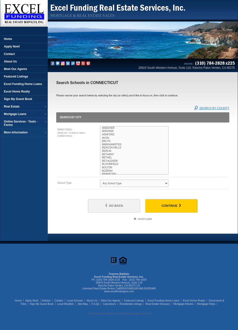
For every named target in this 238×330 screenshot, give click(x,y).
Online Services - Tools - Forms (21, 123)
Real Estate (12, 106)
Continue (171, 205)
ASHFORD (134, 134)
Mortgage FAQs (206, 303)
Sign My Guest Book (18, 99)
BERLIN (134, 151)
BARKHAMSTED (134, 144)
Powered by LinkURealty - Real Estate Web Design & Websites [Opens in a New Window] (119, 313)
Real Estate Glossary (158, 303)
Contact (9, 54)
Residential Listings (130, 303)
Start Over (143, 219)
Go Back (114, 205)
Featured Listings (16, 76)
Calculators (109, 303)
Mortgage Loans (15, 114)
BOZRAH (134, 171)
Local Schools (75, 300)
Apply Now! (12, 46)
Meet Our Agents (15, 69)
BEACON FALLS (134, 147)
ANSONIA (134, 131)
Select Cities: (74, 133)
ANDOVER (134, 128)
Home (8, 39)
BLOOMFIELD (134, 164)
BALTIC (134, 141)
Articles (46, 300)
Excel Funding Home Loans (23, 84)
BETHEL (134, 157)
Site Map (83, 303)
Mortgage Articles (183, 303)
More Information (16, 132)
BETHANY (134, 154)
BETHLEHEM (134, 161)
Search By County (211, 108)
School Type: (64, 182)
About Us (10, 61)
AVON (134, 138)
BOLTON (134, 167)
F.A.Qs (95, 303)
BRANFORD (134, 174)
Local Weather (65, 303)
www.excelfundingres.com (119, 291)
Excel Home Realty (17, 91)
